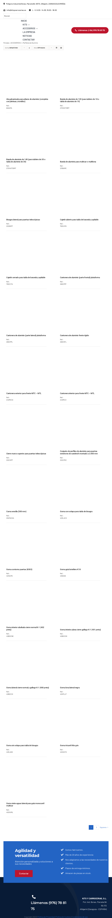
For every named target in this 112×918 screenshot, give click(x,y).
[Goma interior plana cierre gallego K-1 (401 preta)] (83, 589)
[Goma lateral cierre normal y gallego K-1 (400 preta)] (29, 647)
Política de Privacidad (46, 917)
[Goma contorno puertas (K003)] (29, 529)
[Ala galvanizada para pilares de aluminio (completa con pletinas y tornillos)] (29, 58)
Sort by (11, 48)
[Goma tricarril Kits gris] (83, 705)
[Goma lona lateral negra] (83, 647)
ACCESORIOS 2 (16, 43)
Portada (6, 43)
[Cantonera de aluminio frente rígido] (83, 295)
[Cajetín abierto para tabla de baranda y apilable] (83, 179)
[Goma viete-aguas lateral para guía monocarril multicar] (29, 763)
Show (39, 48)
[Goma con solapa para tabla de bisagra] (83, 471)
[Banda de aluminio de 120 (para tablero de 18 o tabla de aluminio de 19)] (83, 58)
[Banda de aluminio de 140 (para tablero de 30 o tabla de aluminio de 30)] (29, 119)
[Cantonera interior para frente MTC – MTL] (83, 353)
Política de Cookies (63, 917)
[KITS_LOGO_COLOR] (12, 22)
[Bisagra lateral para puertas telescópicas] (29, 179)
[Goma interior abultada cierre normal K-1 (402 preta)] (29, 587)
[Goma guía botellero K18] (83, 529)
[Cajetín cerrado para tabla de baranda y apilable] (29, 237)
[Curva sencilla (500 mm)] (29, 471)
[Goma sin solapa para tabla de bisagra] (29, 705)
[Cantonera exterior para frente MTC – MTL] (29, 353)
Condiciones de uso (80, 917)
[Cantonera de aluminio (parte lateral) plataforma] (29, 295)
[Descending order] (29, 47)
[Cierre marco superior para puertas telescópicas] (29, 413)
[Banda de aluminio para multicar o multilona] (83, 121)
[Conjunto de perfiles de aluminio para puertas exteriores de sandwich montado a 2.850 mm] (83, 411)
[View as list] (61, 48)
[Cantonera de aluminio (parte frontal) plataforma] (83, 237)
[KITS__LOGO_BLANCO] (15, 895)
